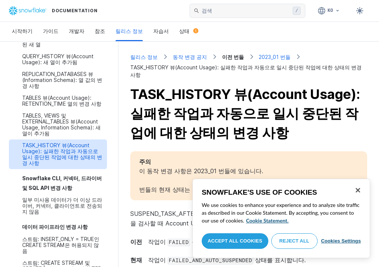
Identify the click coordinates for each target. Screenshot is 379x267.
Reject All (294, 241)
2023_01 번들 (275, 57)
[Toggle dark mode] (359, 10)
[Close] (358, 190)
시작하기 (22, 31)
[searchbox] (246, 10)
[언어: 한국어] (328, 10)
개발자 (76, 31)
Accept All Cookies (235, 241)
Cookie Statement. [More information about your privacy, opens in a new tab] (267, 220)
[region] (281, 218)
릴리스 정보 (129, 31)
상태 (188, 31)
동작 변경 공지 (190, 57)
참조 (100, 31)
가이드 (50, 31)
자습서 (161, 31)
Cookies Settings (341, 241)
